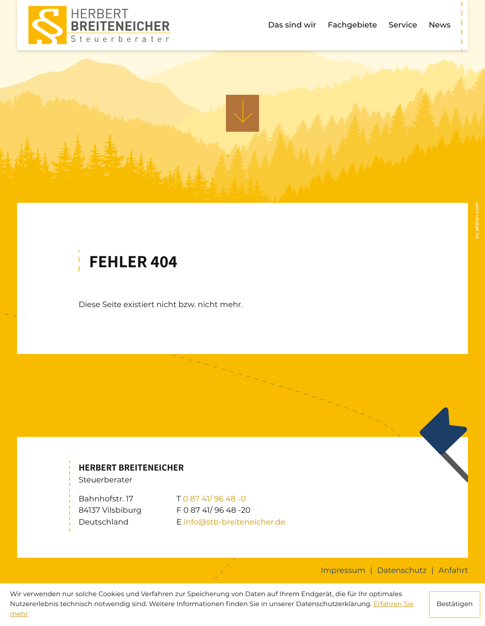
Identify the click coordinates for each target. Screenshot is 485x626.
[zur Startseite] (99, 25)
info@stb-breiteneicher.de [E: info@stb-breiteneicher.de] (234, 522)
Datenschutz (402, 570)
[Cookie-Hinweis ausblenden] (454, 604)
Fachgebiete (352, 25)
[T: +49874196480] (214, 499)
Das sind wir (292, 25)
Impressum (343, 570)
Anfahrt (453, 570)
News (439, 25)
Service (403, 25)
